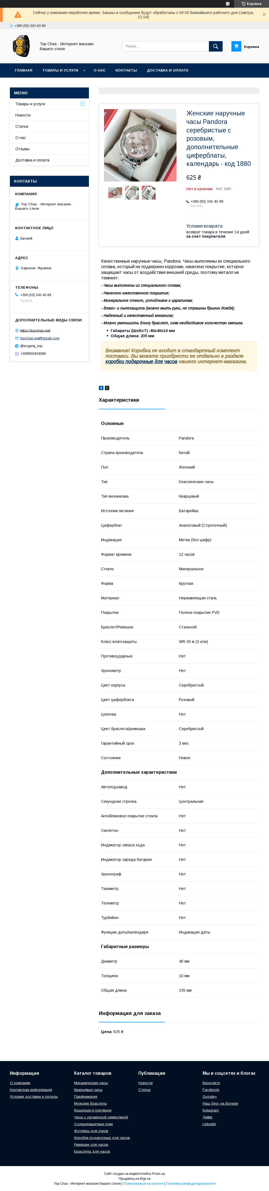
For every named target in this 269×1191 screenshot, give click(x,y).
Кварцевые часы (88, 1090)
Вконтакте (211, 1083)
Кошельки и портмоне (92, 1110)
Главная (23, 70)
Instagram (211, 1110)
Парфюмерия (85, 1096)
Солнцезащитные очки (93, 1124)
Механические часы (91, 1083)
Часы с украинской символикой (101, 1117)
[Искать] (216, 46)
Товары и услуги (60, 70)
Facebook (211, 1090)
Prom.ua (158, 1174)
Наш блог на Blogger (220, 1103)
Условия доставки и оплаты (34, 1096)
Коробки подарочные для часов (102, 1138)
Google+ (210, 1096)
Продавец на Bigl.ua (134, 1179)
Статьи (21, 126)
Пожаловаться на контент (143, 1184)
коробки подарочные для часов (141, 361)
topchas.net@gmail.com (40, 338)
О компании (20, 1083)
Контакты (126, 70)
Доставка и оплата (167, 70)
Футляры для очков (91, 1131)
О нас (100, 70)
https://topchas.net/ (35, 330)
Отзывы (22, 149)
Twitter (207, 1117)
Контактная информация (31, 1090)
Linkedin (209, 1124)
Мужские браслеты (90, 1103)
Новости (22, 115)
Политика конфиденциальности (190, 1184)
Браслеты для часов (92, 1151)
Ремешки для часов (91, 1144)
